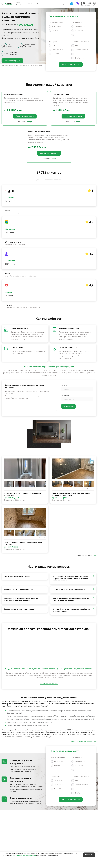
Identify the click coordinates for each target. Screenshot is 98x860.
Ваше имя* (64, 385)
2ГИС (9, 232)
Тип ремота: (76, 23)
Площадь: (53, 42)
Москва (18, 4)
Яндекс (10, 201)
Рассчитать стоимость (71, 64)
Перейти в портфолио (86, 555)
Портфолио (53, 4)
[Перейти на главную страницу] (7, 3)
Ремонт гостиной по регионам (83, 741)
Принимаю (89, 855)
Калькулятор (64, 4)
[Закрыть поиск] (71, 3)
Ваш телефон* (65, 395)
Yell (9, 295)
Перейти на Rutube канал (49, 684)
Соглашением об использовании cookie (24, 855)
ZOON (10, 264)
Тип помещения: (56, 23)
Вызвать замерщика (12, 61)
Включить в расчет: (80, 42)
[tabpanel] (49, 127)
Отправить (68, 406)
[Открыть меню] (36, 4)
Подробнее (25, 121)
